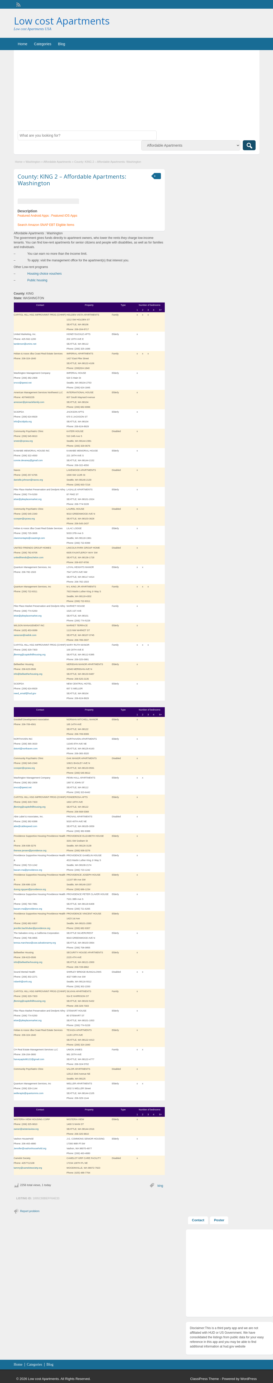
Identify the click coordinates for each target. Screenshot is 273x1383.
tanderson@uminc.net (25, 344)
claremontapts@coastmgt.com (29, 538)
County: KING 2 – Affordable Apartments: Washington (72, 179)
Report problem (30, 1211)
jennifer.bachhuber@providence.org (32, 928)
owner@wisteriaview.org (26, 1129)
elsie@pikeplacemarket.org (28, 499)
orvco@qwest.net (23, 382)
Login (253, 4)
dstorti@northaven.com (26, 748)
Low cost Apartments (62, 20)
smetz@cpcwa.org (23, 441)
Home (22, 44)
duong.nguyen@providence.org (30, 889)
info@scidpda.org (23, 421)
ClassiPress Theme (204, 1379)
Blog (61, 44)
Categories (42, 44)
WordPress (248, 1379)
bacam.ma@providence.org (28, 870)
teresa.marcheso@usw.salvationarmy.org (35, 943)
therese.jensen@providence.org (30, 850)
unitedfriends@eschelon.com (28, 557)
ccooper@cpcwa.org (24, 518)
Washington (33, 161)
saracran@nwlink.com (25, 635)
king (160, 1186)
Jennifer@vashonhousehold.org (30, 1148)
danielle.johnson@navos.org (28, 480)
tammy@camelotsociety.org (28, 1168)
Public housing (37, 280)
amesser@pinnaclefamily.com (29, 402)
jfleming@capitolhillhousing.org (30, 654)
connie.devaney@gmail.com (28, 460)
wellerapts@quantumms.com (28, 1093)
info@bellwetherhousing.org (28, 674)
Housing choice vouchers (44, 273)
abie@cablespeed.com (25, 826)
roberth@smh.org (23, 981)
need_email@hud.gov (25, 693)
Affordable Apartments (57, 161)
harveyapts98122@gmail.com (29, 1059)
